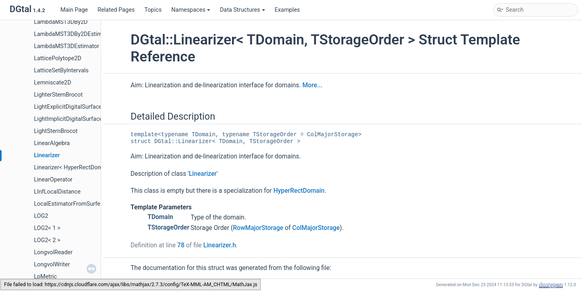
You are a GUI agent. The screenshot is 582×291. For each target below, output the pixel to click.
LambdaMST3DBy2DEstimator (73, 34)
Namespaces (190, 9)
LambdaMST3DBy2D (61, 22)
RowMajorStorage (258, 228)
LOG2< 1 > (47, 228)
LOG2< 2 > (47, 240)
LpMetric (45, 276)
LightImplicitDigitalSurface (68, 119)
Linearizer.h (219, 245)
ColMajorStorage (316, 228)
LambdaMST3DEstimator (66, 46)
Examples (287, 9)
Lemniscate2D (52, 82)
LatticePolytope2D (57, 58)
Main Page (74, 9)
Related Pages (116, 9)
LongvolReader (53, 252)
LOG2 (41, 216)
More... (312, 85)
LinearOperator (53, 179)
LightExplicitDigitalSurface (68, 106)
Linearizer (47, 155)
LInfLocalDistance (57, 191)
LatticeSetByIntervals (61, 70)
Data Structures (242, 9)
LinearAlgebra (52, 143)
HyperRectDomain (299, 190)
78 (181, 245)
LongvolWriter (52, 264)
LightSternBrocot (56, 131)
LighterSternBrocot (58, 94)
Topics (153, 9)
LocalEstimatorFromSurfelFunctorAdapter (88, 203)
